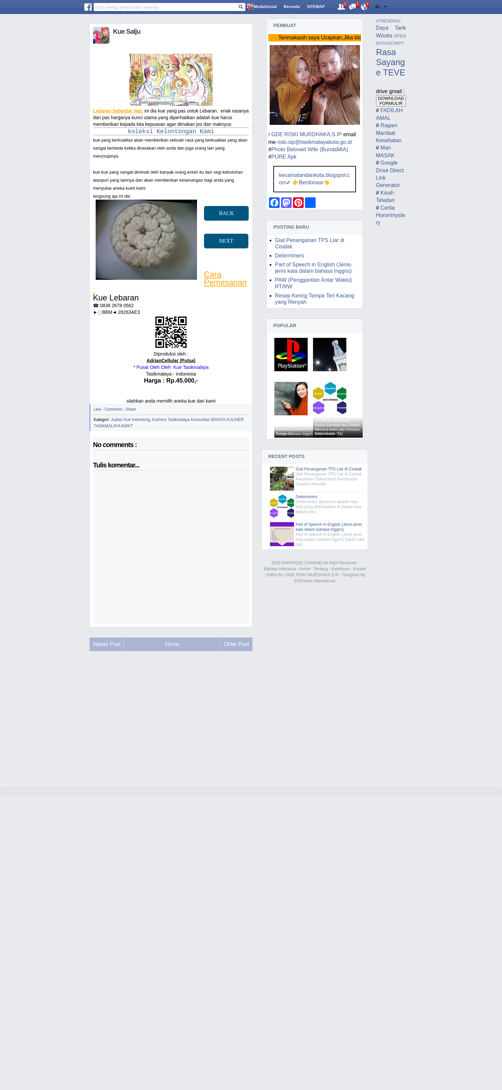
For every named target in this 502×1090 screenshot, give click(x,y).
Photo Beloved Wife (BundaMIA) (309, 149)
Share (130, 409)
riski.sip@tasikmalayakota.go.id (314, 142)
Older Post (236, 644)
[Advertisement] (171, 730)
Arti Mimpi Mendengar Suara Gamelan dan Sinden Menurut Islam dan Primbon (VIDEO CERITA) (337, 427)
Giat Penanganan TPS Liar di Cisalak (329, 469)
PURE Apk (284, 157)
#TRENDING (388, 20)
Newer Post (107, 644)
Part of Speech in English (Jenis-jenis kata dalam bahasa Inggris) (329, 527)
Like (97, 409)
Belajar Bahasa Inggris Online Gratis (305, 434)
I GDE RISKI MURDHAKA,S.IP (305, 134)
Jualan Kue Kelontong (130, 419)
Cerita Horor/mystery (390, 215)
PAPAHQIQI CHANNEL (302, 563)
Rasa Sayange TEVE (390, 62)
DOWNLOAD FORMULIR (391, 101)
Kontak (359, 569)
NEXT (226, 241)
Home (304, 569)
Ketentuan (340, 569)
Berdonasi (311, 182)
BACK (226, 213)
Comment (113, 409)
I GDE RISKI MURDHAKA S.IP (311, 575)
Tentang (321, 569)
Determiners (289, 255)
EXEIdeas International (314, 581)
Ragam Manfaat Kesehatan (389, 133)
